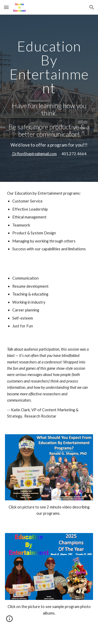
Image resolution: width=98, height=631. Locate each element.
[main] (49, 67)
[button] (6, 7)
